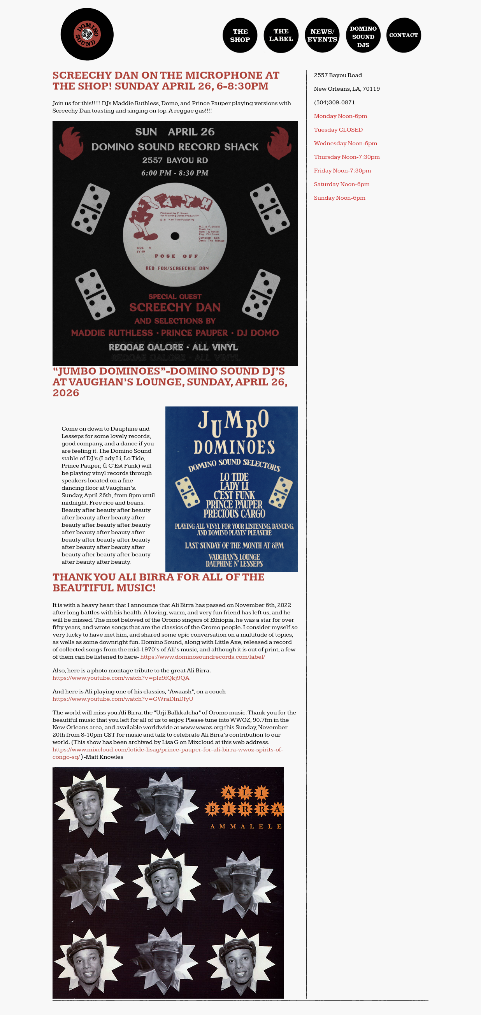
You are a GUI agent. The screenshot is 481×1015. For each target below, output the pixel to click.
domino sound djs (365, 42)
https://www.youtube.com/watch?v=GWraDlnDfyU (123, 699)
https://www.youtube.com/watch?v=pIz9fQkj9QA (121, 678)
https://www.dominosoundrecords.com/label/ (202, 657)
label (281, 35)
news (322, 35)
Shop (240, 35)
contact (404, 35)
